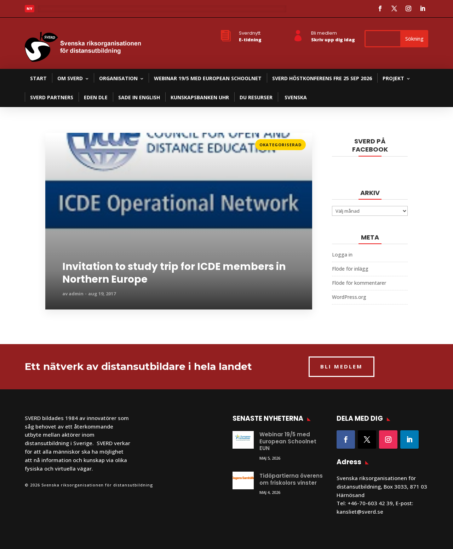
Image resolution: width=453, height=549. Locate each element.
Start (38, 78)
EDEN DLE (96, 97)
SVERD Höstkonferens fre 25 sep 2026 (322, 78)
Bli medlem (324, 33)
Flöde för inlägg (350, 268)
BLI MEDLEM (341, 366)
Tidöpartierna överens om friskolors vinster (291, 479)
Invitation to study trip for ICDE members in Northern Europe (174, 273)
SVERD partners (51, 97)
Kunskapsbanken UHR (200, 97)
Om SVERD (70, 78)
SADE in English (139, 97)
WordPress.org (349, 297)
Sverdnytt (249, 33)
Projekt (393, 78)
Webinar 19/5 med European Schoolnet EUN (287, 441)
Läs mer (55, 142)
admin (76, 293)
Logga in (342, 254)
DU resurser (256, 97)
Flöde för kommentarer (359, 282)
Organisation (118, 78)
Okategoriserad (280, 144)
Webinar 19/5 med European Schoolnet (208, 78)
